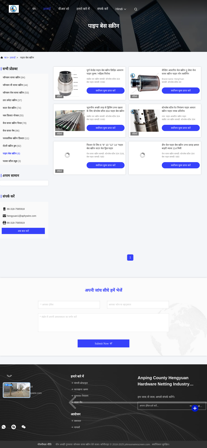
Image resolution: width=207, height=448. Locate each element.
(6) (11, 153)
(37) (12, 100)
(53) (16, 92)
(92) (12, 145)
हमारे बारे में (83, 9)
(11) (16, 138)
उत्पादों (47, 9)
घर (34, 9)
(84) (14, 77)
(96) (11, 130)
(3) (12, 161)
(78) (14, 123)
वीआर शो (63, 9)
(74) (12, 107)
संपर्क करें (102, 9)
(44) (15, 85)
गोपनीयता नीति (44, 444)
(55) (13, 115)
